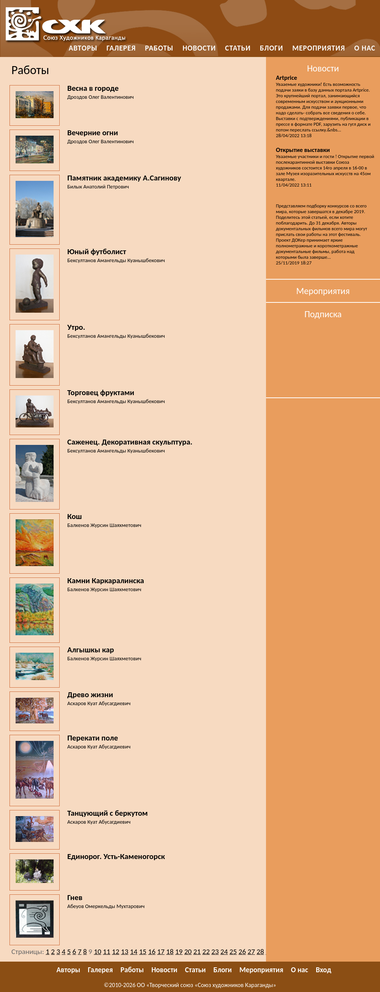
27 (251, 951)
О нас (364, 48)
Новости (199, 48)
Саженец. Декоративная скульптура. (129, 442)
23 (214, 951)
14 (133, 951)
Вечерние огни (92, 133)
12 (115, 951)
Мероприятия (318, 48)
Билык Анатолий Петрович (98, 186)
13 (124, 951)
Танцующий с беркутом (107, 813)
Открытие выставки (303, 149)
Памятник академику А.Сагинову (124, 178)
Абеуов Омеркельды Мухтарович (106, 906)
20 (188, 951)
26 (242, 951)
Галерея (121, 48)
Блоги (271, 48)
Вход (323, 969)
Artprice (286, 77)
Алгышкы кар (90, 650)
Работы (159, 48)
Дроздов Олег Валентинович (100, 96)
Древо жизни (90, 694)
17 (160, 951)
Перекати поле (92, 738)
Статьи (237, 48)
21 (197, 951)
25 (233, 951)
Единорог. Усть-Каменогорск (116, 856)
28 (260, 951)
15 (142, 951)
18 (169, 951)
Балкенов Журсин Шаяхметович (104, 525)
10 (97, 951)
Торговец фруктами (100, 392)
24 (224, 951)
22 (205, 951)
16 (151, 951)
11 (106, 951)
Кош (74, 516)
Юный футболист (96, 251)
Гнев (74, 897)
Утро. (76, 327)
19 (178, 951)
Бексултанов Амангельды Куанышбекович (116, 260)
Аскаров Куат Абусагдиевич (98, 703)
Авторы (83, 48)
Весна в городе (93, 88)
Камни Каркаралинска (105, 580)
